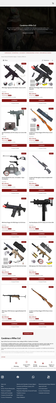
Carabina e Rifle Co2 (26, 54)
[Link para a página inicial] (23, 50)
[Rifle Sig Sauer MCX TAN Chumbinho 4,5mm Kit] (45, 217)
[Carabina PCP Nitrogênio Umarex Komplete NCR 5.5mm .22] (45, 146)
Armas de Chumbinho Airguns (28, 52)
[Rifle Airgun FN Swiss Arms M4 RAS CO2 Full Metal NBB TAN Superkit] (29, 217)
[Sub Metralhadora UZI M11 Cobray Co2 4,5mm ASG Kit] (29, 110)
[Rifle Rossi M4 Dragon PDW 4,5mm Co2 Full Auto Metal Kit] (45, 74)
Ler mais (3, 298)
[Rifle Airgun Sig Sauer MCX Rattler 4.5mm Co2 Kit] (29, 74)
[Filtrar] (11, 48)
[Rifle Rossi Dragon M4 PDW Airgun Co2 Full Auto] (29, 181)
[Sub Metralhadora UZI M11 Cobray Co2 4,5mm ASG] (45, 181)
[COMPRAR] (29, 87)
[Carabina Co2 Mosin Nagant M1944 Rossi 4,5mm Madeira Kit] (45, 110)
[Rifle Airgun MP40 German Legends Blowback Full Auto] (29, 252)
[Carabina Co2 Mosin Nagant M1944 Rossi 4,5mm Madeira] (45, 252)
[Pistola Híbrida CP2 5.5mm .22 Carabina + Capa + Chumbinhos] (29, 146)
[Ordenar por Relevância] (47, 48)
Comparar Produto (29, 90)
